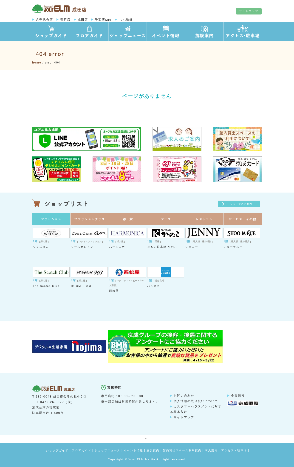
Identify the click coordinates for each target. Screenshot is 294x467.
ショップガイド (57, 450)
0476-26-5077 (52, 402)
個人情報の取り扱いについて (196, 401)
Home (36, 62)
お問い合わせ (184, 395)
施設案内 (153, 450)
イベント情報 (133, 450)
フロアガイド (81, 450)
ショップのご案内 (241, 204)
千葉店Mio (103, 19)
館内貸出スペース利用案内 (182, 450)
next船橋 (126, 19)
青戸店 (65, 19)
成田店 (83, 19)
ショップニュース (107, 450)
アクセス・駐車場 (234, 450)
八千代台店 (44, 19)
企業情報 (238, 395)
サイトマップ (248, 11)
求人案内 (211, 450)
